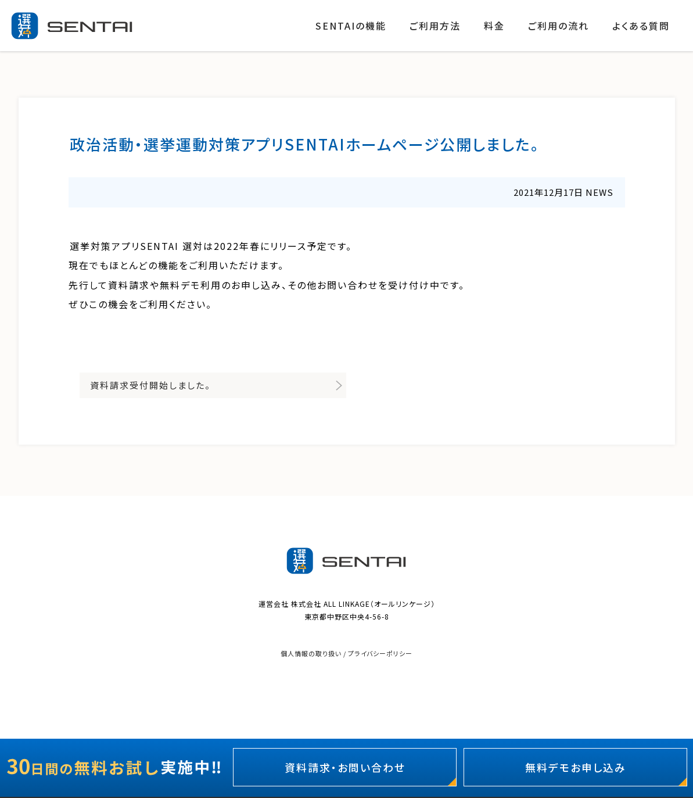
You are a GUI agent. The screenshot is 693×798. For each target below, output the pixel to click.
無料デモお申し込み (575, 767)
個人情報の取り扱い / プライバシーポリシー (346, 653)
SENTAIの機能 (350, 26)
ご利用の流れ (558, 26)
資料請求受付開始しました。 (150, 385)
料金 (494, 26)
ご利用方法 (435, 26)
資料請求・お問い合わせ (345, 767)
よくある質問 (641, 26)
